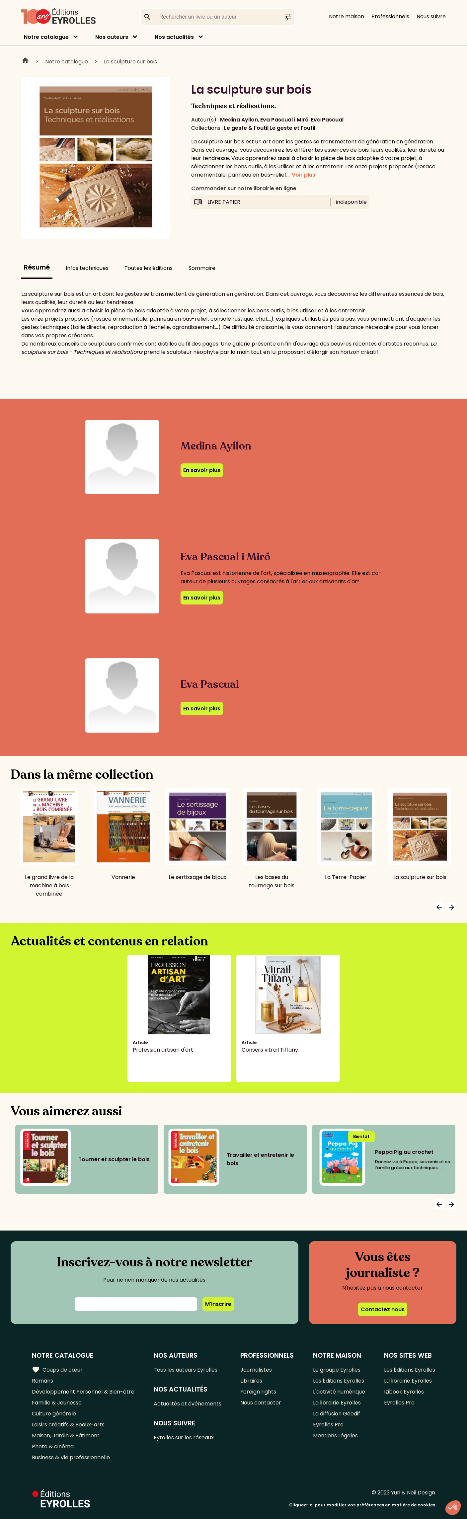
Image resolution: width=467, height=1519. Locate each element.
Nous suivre (431, 16)
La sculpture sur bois (130, 61)
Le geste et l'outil (292, 128)
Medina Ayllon (239, 119)
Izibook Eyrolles (404, 1392)
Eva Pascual (327, 119)
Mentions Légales (335, 1435)
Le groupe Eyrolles (336, 1370)
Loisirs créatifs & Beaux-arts (68, 1424)
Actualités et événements (187, 1403)
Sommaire (202, 268)
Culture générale (54, 1413)
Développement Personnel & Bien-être (83, 1392)
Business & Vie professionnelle (71, 1457)
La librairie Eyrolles (337, 1402)
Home (25, 61)
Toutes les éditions (148, 268)
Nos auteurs (111, 37)
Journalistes (256, 1370)
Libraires (251, 1381)
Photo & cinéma (53, 1446)
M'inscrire (218, 1304)
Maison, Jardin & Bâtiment (66, 1435)
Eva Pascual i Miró (284, 119)
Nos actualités (174, 37)
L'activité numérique (339, 1392)
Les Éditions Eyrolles (338, 1381)
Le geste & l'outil (246, 128)
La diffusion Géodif (336, 1413)
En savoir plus (201, 470)
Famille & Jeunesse (57, 1402)
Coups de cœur (57, 1370)
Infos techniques (87, 268)
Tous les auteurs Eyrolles (185, 1370)
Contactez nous (383, 1309)
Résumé (37, 267)
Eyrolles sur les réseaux (184, 1437)
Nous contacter (260, 1402)
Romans (42, 1381)
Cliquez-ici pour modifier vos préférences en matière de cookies (362, 1505)
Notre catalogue (46, 37)
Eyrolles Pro (328, 1424)
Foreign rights (258, 1392)
